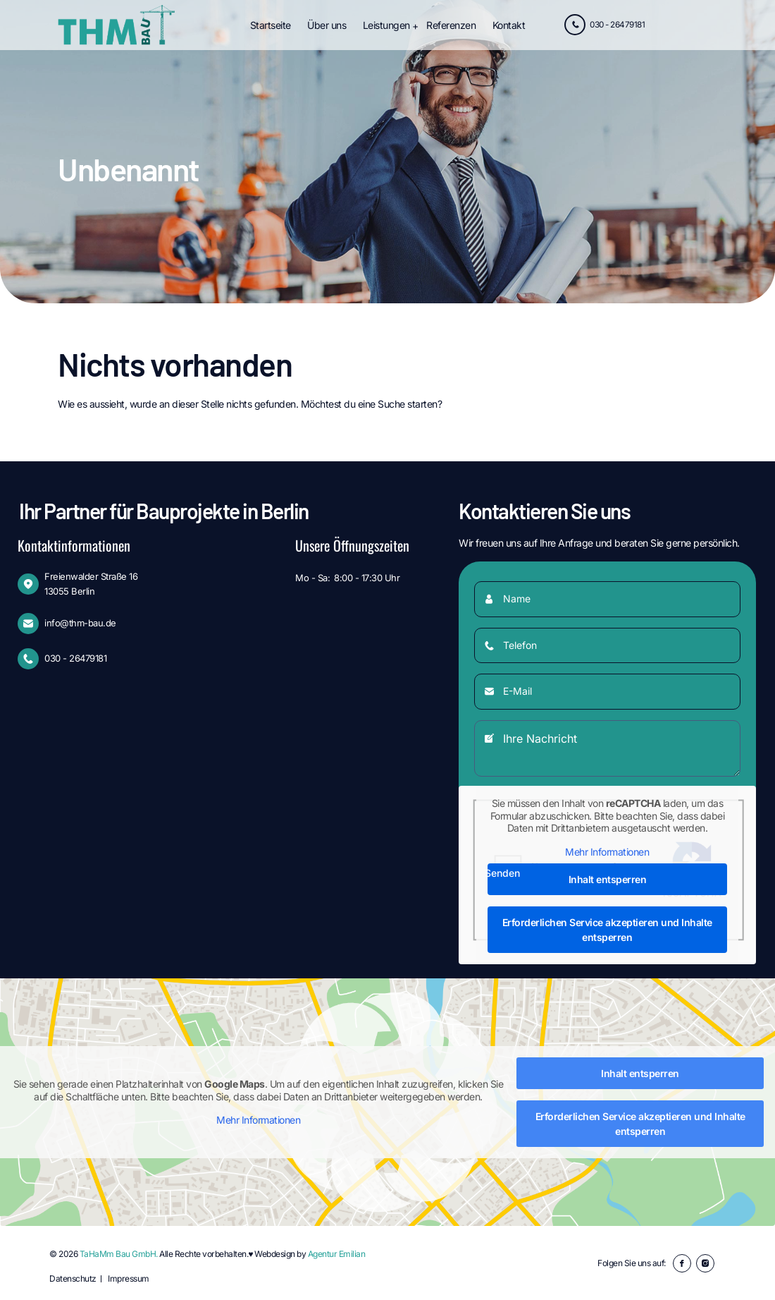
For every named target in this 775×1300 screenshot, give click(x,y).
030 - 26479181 (602, 25)
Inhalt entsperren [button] (608, 879)
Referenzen (451, 25)
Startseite (270, 25)
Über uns (326, 25)
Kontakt (509, 25)
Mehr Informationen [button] (608, 852)
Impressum (128, 1278)
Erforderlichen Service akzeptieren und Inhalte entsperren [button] (607, 929)
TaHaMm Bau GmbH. (119, 1254)
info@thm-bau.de (80, 622)
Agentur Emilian (337, 1254)
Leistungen (386, 25)
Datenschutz (73, 1278)
